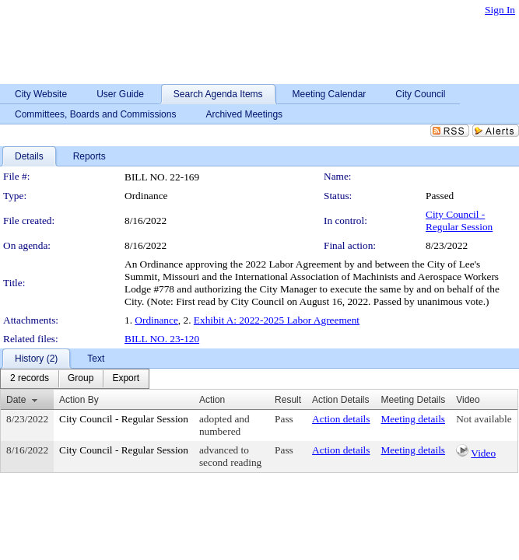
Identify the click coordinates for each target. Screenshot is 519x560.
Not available (483, 419)
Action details (341, 419)
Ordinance (156, 320)
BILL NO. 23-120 (161, 339)
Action (212, 399)
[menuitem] (29, 378)
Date (16, 399)
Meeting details (413, 419)
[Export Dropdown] (126, 378)
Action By (79, 399)
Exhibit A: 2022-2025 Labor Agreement (276, 320)
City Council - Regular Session (459, 220)
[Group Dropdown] (80, 378)
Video (483, 453)
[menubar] (74, 379)
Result (288, 399)
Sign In (500, 10)
